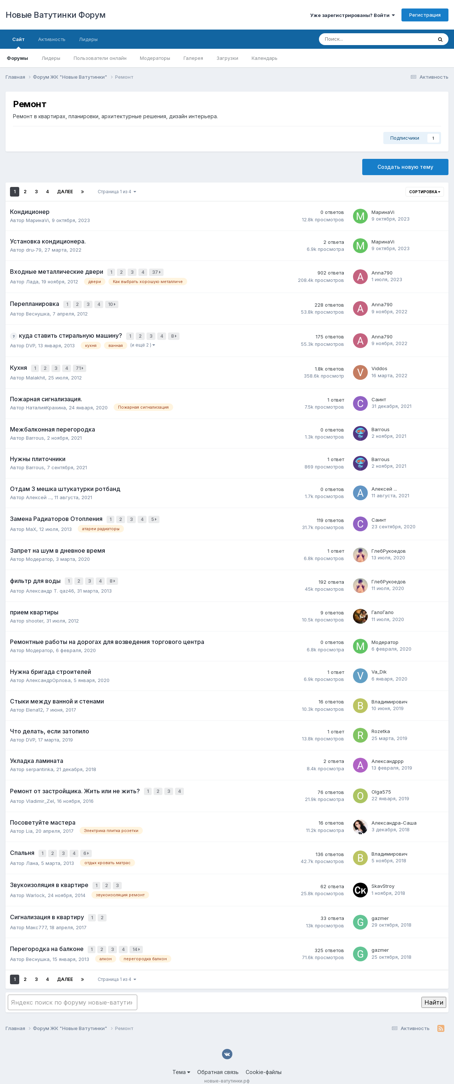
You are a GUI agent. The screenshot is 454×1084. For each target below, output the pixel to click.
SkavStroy (382, 875)
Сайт (18, 42)
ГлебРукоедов (388, 544)
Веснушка (38, 311)
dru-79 (33, 250)
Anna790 (382, 272)
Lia (29, 822)
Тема (181, 1057)
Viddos (379, 364)
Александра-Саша (394, 814)
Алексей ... (38, 492)
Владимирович (389, 694)
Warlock (35, 883)
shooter (34, 613)
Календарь (265, 58)
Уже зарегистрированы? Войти (352, 15)
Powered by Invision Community (227, 1073)
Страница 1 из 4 (117, 191)
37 (157, 272)
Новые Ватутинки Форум (56, 15)
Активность (51, 39)
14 (137, 936)
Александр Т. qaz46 (50, 583)
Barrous (35, 432)
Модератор (39, 552)
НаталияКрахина (46, 402)
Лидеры (50, 58)
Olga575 (381, 783)
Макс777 (36, 914)
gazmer (380, 906)
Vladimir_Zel (40, 792)
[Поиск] (355, 39)
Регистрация (425, 15)
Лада (32, 280)
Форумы (17, 58)
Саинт (378, 394)
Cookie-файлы (264, 1057)
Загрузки (227, 58)
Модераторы (155, 58)
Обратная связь (218, 1057)
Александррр (387, 753)
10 (113, 302)
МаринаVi (37, 220)
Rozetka (380, 723)
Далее (65, 191)
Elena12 (34, 702)
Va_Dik (379, 664)
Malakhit (35, 372)
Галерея (193, 58)
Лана (32, 852)
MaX (31, 522)
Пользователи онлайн (100, 58)
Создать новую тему (405, 167)
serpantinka (39, 761)
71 (80, 364)
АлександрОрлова (48, 672)
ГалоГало (382, 604)
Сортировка (424, 192)
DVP (30, 342)
